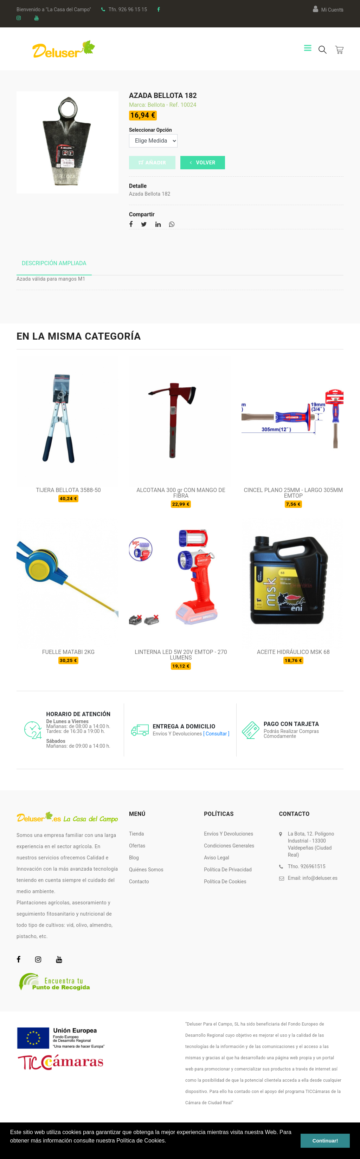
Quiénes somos (146, 869)
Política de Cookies (225, 881)
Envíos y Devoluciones (228, 834)
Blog (134, 857)
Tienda (136, 834)
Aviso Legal (216, 857)
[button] (11, 1150)
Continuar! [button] (325, 1141)
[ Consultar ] (216, 733)
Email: (313, 878)
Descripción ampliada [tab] (54, 263)
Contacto (139, 881)
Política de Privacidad (228, 869)
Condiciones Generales (229, 846)
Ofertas (137, 846)
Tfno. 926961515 (307, 866)
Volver (203, 162)
